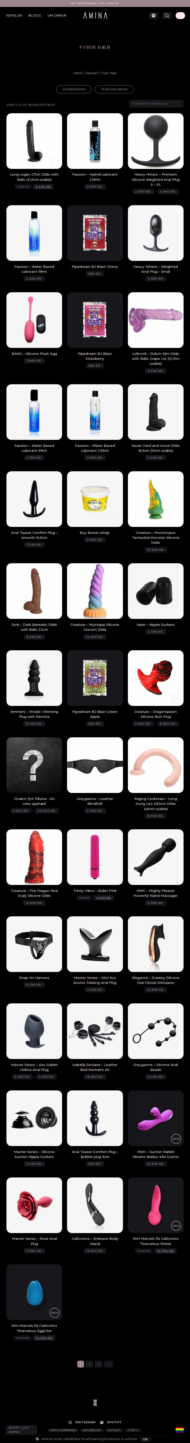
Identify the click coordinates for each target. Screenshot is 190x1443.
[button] (167, 15)
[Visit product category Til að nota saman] (116, 89)
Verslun (14, 15)
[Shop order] (154, 105)
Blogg (34, 15)
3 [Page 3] (98, 1366)
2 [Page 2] (89, 1366)
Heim (77, 73)
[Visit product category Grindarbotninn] (71, 89)
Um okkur (57, 15)
